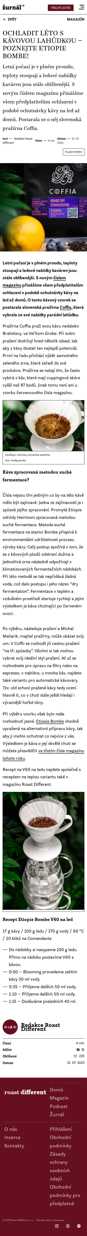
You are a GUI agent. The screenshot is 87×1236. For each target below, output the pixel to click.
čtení (38, 140)
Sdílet (7, 1050)
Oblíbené (10, 1056)
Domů (56, 1089)
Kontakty (14, 1145)
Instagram (57, 1226)
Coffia (65, 307)
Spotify (79, 1226)
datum (61, 138)
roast (13, 7)
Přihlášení (61, 1129)
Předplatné (61, 7)
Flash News (73, 151)
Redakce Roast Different (40, 1027)
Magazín (75, 19)
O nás (10, 1129)
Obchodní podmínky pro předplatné (65, 1195)
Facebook (78, 1049)
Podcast (59, 1106)
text (5, 138)
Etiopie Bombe (50, 721)
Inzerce (12, 1137)
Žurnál (57, 1114)
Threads (68, 1226)
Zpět (12, 19)
